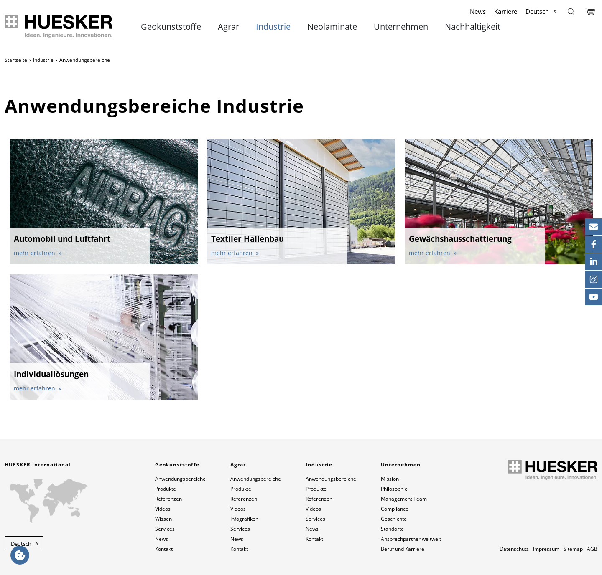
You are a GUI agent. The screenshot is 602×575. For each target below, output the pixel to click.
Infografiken (244, 518)
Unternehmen (401, 27)
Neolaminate (332, 27)
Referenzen (168, 498)
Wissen (163, 518)
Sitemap (573, 548)
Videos (163, 508)
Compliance (394, 508)
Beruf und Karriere (402, 548)
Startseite (16, 59)
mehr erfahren (35, 253)
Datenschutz (514, 548)
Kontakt (164, 548)
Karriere (505, 11)
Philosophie (394, 488)
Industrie (273, 27)
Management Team (404, 498)
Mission (390, 478)
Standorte (392, 528)
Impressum (546, 548)
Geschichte (394, 518)
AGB (592, 548)
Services (165, 528)
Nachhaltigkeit (472, 27)
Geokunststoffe (171, 27)
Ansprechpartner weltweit (411, 538)
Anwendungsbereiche (180, 478)
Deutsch (537, 11)
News (478, 11)
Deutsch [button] (21, 543)
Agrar (228, 27)
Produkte (165, 488)
